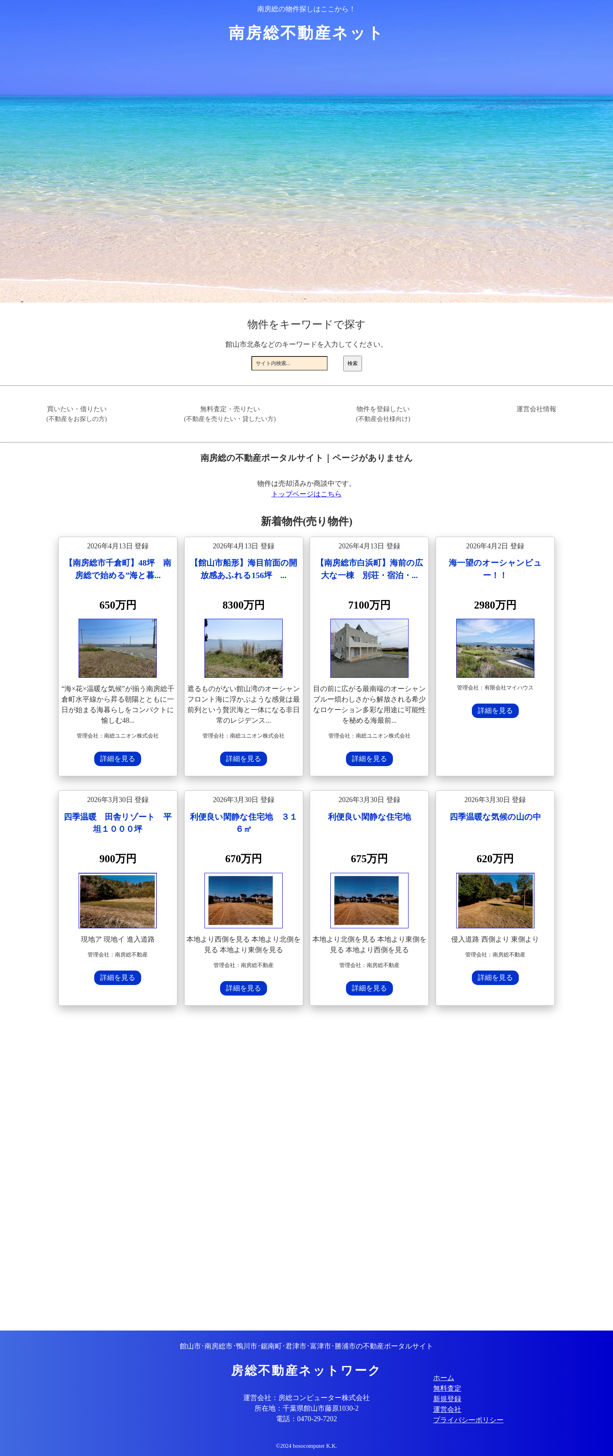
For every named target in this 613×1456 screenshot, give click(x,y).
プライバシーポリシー (468, 1420)
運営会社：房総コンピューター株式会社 (306, 1398)
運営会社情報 (536, 409)
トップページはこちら (306, 494)
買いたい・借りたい (77, 414)
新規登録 (447, 1399)
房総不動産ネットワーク (306, 1370)
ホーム (443, 1378)
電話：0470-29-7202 (306, 1419)
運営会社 (447, 1409)
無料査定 (447, 1388)
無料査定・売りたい (230, 414)
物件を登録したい (383, 414)
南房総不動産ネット (307, 33)
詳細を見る (117, 759)
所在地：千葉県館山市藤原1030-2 (307, 1408)
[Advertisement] (292, 1169)
